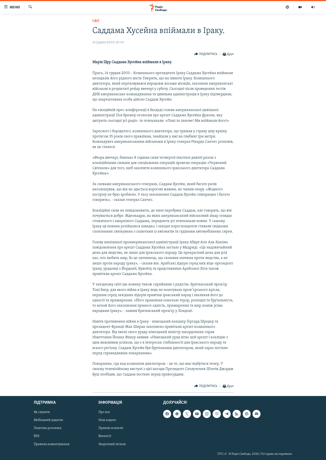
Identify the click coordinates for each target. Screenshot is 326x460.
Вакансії (104, 436)
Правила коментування (51, 444)
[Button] (205, 54)
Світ (96, 21)
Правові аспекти (110, 428)
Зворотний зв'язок (112, 444)
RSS (36, 436)
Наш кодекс (107, 420)
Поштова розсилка (48, 428)
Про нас (104, 412)
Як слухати (42, 412)
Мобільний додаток (48, 420)
